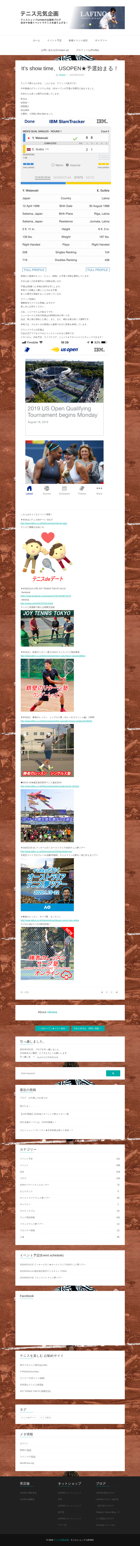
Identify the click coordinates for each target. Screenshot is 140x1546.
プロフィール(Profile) (87, 50)
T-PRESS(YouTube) (29, 1371)
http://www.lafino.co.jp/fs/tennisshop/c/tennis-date (44, 523)
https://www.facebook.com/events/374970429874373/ (46, 596)
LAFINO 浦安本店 (28, 1493)
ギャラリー (101, 40)
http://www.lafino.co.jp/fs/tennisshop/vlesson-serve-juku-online (50, 920)
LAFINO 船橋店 (27, 1499)
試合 (26, 992)
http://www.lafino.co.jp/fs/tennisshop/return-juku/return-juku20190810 (53, 656)
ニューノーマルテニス (47, 1057)
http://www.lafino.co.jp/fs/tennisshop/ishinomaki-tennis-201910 (50, 786)
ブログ (23, 1178)
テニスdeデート (28, 1417)
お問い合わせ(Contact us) (55, 50)
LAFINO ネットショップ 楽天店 (69, 1508)
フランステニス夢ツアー (31, 1224)
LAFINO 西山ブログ (105, 1493)
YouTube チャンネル (106, 1525)
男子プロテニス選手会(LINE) (33, 1365)
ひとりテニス (26, 1191)
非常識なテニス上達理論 (31, 1384)
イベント (24, 1165)
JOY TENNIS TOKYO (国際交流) (35, 1391)
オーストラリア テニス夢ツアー (35, 1198)
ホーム (36, 40)
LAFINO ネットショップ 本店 (69, 1496)
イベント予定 (54, 40)
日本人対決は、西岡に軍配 (88, 1028)
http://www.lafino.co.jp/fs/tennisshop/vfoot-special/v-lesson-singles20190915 (56, 721)
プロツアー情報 (27, 1230)
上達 (22, 1237)
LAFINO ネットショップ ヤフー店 (69, 1521)
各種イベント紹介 (78, 40)
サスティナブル (27, 1211)
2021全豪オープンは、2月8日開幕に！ (38, 1122)
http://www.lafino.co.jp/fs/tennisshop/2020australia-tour (46, 851)
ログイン (24, 1443)
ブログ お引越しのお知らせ (34, 1098)
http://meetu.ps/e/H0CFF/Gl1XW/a (37, 603)
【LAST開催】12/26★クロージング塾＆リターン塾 (44, 1114)
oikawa (62, 75)
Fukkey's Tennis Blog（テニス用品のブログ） (108, 1515)
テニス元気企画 (61, 1540)
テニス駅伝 (45, 1417)
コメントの (28, 1456)
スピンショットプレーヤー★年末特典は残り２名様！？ (46, 1130)
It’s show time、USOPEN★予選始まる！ (70, 68)
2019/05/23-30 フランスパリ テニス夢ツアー (41, 1277)
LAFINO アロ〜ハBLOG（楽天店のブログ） (107, 1502)
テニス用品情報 (27, 1217)
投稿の (25, 1450)
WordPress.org (27, 1463)
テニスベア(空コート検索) (32, 1378)
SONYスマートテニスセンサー (34, 1185)
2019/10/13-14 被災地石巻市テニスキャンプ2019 (43, 1271)
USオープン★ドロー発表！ (52, 1028)
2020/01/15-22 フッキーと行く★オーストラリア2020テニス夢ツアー (53, 1264)
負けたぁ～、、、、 (29, 1106)
